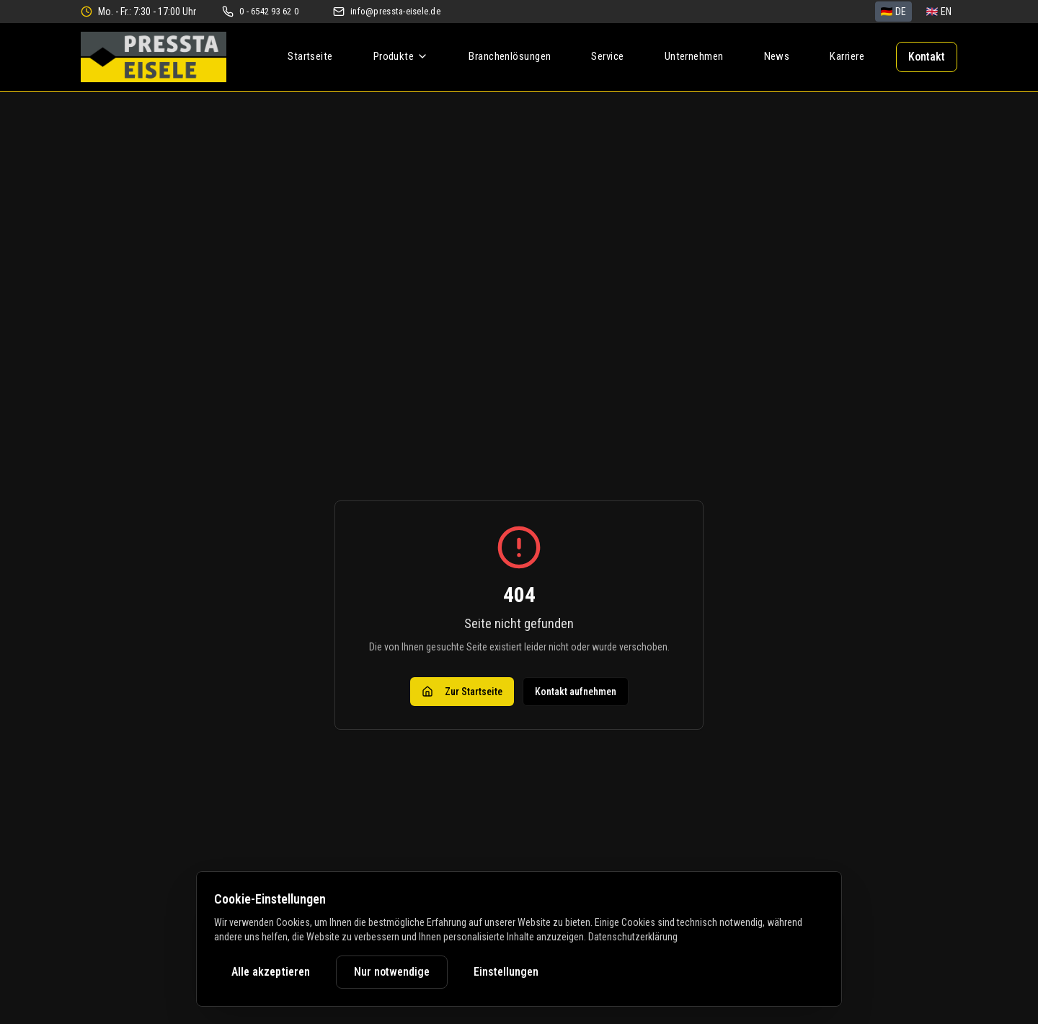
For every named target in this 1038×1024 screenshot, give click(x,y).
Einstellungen (506, 972)
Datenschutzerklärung (633, 937)
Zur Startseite (462, 691)
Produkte (401, 56)
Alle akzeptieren (270, 972)
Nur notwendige (392, 972)
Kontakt (926, 56)
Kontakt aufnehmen (575, 691)
